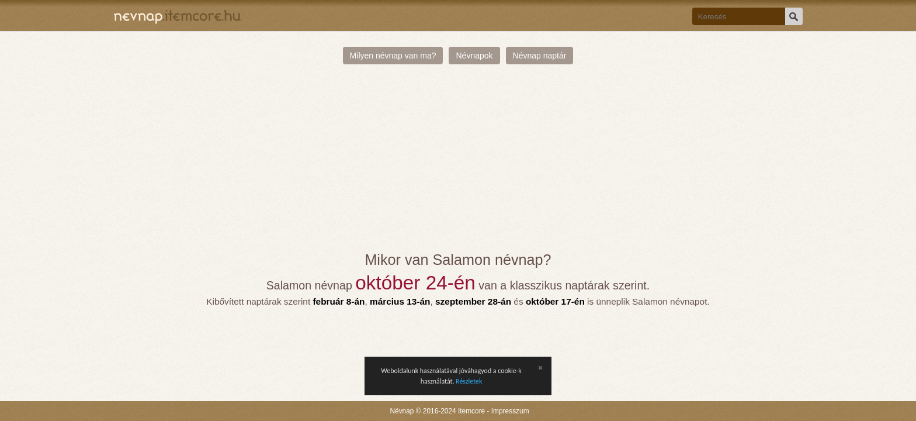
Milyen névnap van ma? (393, 55)
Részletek (469, 381)
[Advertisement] (458, 164)
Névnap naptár (540, 55)
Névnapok (474, 55)
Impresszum (510, 411)
